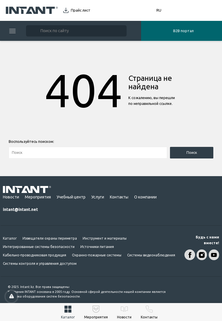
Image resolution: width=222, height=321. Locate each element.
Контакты (119, 197)
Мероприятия (38, 197)
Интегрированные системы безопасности (39, 247)
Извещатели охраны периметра (50, 238)
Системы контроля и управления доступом (40, 263)
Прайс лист (80, 10)
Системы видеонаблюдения (151, 255)
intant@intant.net (20, 209)
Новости (11, 197)
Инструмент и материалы (105, 238)
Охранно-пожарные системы (96, 255)
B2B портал (183, 31)
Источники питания (97, 247)
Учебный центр (71, 197)
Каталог (10, 238)
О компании (145, 197)
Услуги (97, 197)
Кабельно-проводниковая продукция (34, 255)
